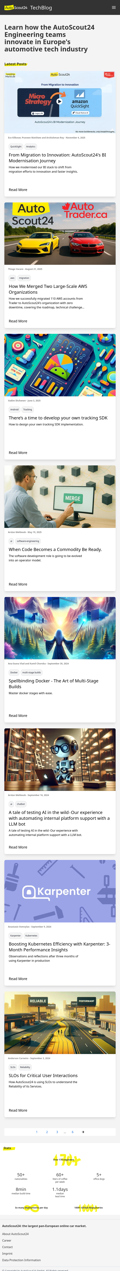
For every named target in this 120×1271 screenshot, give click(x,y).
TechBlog (28, 7)
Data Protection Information (21, 1260)
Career (6, 1240)
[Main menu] (114, 7)
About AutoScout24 (15, 1234)
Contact (7, 1247)
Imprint (7, 1254)
